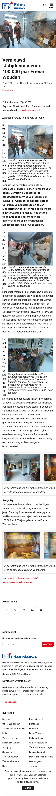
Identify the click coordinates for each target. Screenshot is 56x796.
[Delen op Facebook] (7, 610)
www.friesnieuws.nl (30, 110)
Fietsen (5, 733)
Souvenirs (7, 752)
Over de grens (35, 761)
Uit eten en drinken (11, 724)
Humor (5, 766)
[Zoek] (43, 5)
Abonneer (47, 644)
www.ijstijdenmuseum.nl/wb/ (23, 578)
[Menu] (51, 4)
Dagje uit (6, 719)
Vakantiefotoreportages (40, 747)
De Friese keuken (37, 738)
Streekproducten (10, 757)
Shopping (6, 747)
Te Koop (33, 766)
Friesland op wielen (38, 752)
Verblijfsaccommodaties (14, 728)
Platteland (34, 724)
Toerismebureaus (10, 761)
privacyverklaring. (30, 782)
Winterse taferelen (38, 743)
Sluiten (28, 788)
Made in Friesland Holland (41, 757)
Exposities (7, 90)
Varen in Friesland (10, 738)
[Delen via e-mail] (41, 610)
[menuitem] (43, 5)
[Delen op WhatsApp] (24, 610)
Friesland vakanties (11, 743)
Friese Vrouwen (36, 733)
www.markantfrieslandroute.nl (17, 582)
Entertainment (36, 719)
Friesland (33, 728)
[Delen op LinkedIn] (32, 610)
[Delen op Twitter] (15, 610)
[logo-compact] (14, 5)
